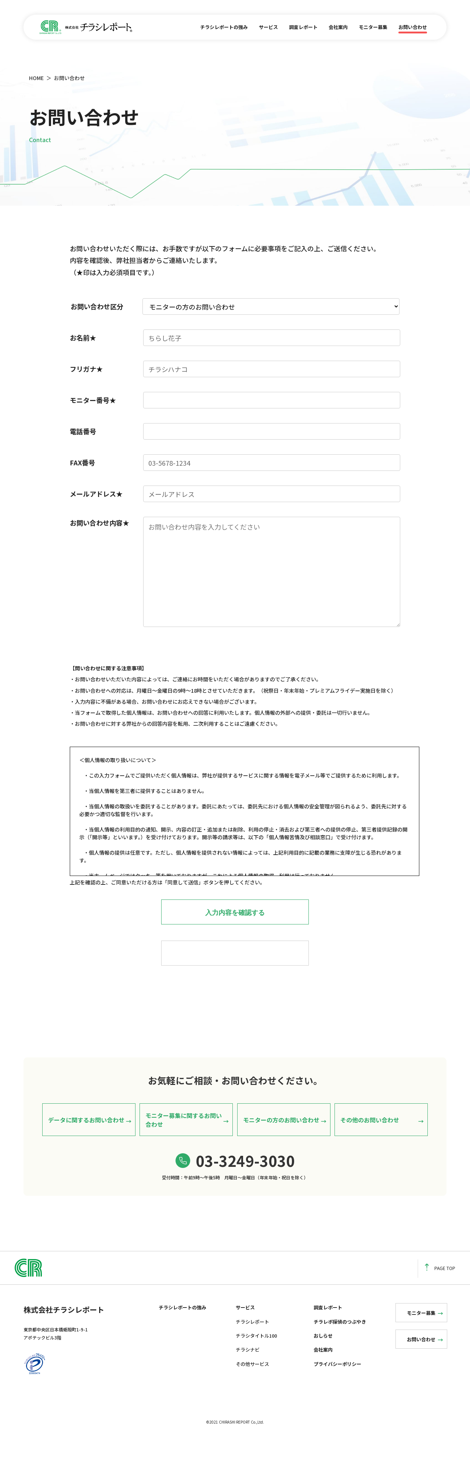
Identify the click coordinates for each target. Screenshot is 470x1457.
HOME (36, 78)
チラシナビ (248, 1363)
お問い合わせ (412, 27)
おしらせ (323, 1349)
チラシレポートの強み (224, 27)
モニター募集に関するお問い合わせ (183, 1133)
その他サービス (252, 1377)
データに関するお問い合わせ (86, 1133)
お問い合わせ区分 (96, 306)
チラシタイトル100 (256, 1349)
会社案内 (338, 27)
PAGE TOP (440, 1281)
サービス (268, 27)
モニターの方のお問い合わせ (281, 1133)
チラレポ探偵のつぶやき (340, 1334)
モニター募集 (373, 27)
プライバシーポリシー (337, 1377)
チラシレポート (252, 1334)
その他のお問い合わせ (369, 1133)
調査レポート (303, 27)
